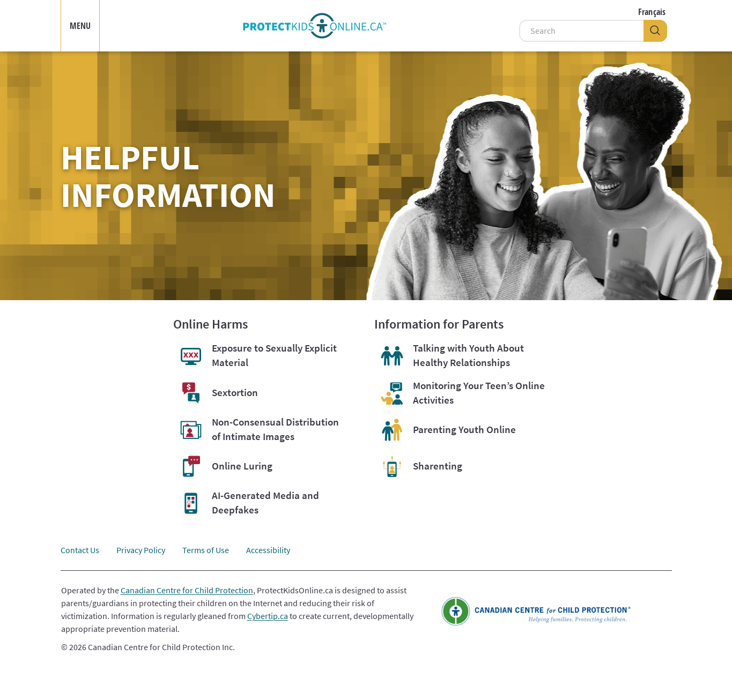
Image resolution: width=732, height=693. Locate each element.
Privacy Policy (140, 550)
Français (652, 12)
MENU (80, 26)
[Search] (581, 31)
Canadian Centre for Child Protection (187, 590)
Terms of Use (205, 550)
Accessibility (268, 550)
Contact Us (80, 550)
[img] (315, 26)
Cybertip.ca (267, 615)
